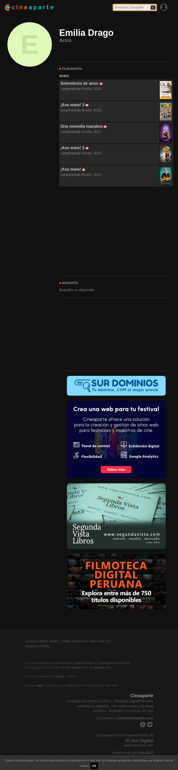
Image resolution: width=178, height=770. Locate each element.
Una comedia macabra (81, 126)
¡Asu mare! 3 (72, 105)
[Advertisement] (116, 231)
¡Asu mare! (70, 169)
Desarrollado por (132, 753)
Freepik (58, 676)
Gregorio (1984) (37, 646)
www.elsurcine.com (138, 745)
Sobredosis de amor (79, 83)
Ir (153, 7)
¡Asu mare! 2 (72, 148)
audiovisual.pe (84, 663)
